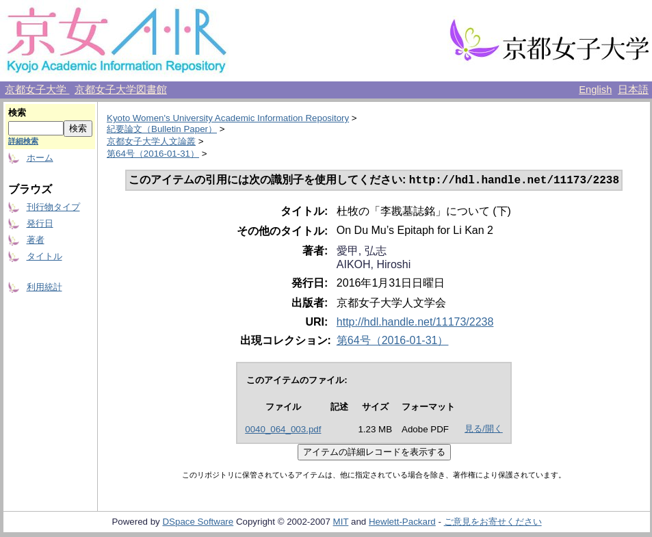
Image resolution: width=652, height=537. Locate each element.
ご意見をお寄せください (493, 523)
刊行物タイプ (53, 207)
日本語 (633, 89)
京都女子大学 (37, 89)
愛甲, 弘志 (362, 252)
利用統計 (44, 287)
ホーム (40, 158)
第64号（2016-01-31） (153, 153)
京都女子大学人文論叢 (151, 141)
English (595, 89)
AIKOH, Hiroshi (373, 266)
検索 (17, 112)
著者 (35, 240)
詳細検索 (23, 141)
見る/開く (484, 430)
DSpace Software (197, 523)
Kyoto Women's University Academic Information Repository (228, 118)
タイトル (44, 256)
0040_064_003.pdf (283, 430)
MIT (341, 523)
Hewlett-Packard (402, 523)
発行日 (40, 223)
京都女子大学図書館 (121, 89)
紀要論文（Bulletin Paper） (162, 129)
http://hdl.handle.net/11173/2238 (415, 323)
